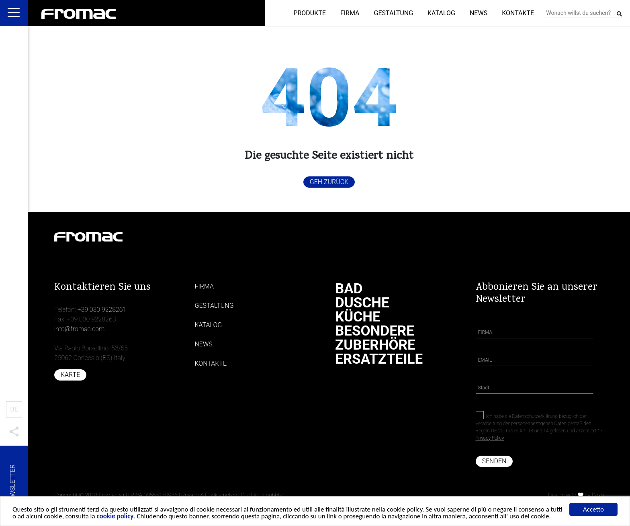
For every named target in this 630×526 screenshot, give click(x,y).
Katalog (441, 13)
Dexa (598, 495)
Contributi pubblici (262, 495)
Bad (349, 288)
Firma (350, 13)
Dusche (362, 303)
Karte (70, 375)
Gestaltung (393, 13)
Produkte (309, 13)
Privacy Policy (490, 438)
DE (14, 409)
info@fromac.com (79, 329)
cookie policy (115, 518)
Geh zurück (329, 182)
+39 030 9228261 (101, 309)
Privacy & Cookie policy (209, 495)
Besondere (374, 331)
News (478, 13)
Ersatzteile (379, 359)
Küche (357, 317)
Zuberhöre (375, 345)
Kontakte (518, 13)
